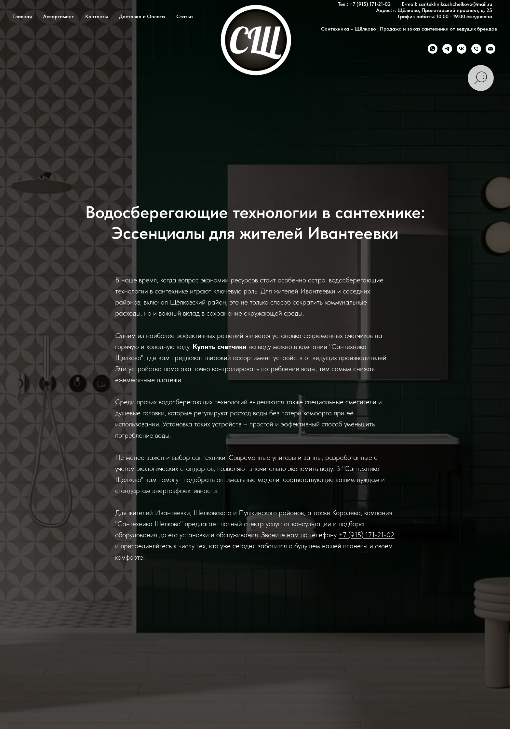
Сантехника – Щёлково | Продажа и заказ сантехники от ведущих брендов (409, 29)
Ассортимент (58, 16)
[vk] (461, 49)
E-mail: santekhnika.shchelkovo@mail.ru (447, 4)
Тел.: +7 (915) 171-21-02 (364, 4)
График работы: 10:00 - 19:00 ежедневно (445, 16)
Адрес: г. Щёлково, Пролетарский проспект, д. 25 (434, 10)
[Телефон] (476, 49)
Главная (22, 16)
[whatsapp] (432, 49)
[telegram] (447, 49)
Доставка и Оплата (142, 16)
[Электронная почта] (490, 49)
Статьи (184, 16)
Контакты (96, 16)
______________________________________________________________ (441, 23)
